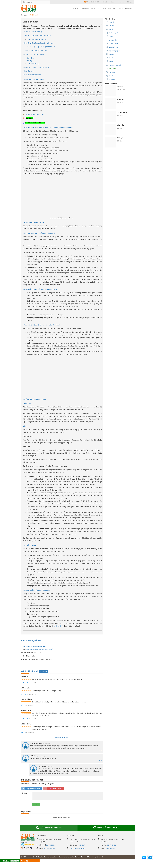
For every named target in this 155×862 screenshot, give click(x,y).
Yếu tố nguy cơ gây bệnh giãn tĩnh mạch (41, 47)
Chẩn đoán (30, 58)
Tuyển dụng (129, 8)
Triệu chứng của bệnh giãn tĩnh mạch (37, 35)
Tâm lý (109, 36)
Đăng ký (129, 2)
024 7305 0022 (111, 845)
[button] (144, 858)
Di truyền (110, 79)
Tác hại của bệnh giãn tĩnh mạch (36, 50)
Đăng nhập (122, 2)
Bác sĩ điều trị (29, 71)
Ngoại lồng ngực (31, 649)
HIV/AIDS (120, 86)
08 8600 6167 (81, 845)
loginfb (31, 788)
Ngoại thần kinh (112, 47)
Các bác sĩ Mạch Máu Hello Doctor (37, 114)
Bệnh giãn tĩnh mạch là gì (33, 32)
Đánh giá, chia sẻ (30, 671)
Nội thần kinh (111, 40)
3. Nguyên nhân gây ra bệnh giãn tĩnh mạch (39, 233)
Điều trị (29, 61)
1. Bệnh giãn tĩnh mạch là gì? (34, 79)
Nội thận (110, 54)
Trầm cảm (120, 99)
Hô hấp (51, 649)
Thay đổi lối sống (33, 63)
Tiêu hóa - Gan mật (113, 65)
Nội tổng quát (112, 33)
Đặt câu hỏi (113, 2)
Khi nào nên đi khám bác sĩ (36, 39)
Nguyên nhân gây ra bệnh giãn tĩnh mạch (38, 43)
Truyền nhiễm (112, 43)
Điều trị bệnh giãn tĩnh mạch (34, 54)
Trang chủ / (25, 15)
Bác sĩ (93, 8)
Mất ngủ (120, 138)
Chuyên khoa (84, 8)
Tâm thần (110, 22)
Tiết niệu (110, 25)
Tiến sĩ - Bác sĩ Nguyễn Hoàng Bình (34, 646)
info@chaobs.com (49, 848)
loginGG (53, 788)
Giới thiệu (105, 2)
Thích (23, 705)
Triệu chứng (112, 8)
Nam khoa (110, 58)
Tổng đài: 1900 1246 (92, 2)
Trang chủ (75, 8)
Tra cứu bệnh (101, 8)
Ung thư (110, 75)
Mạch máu (45, 649)
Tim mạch (110, 72)
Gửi (36, 804)
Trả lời (100, 750)
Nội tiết (38, 649)
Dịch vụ (120, 8)
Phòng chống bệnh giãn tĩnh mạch (36, 67)
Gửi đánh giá (43, 671)
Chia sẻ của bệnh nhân (32, 75)
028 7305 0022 (50, 845)
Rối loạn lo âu (122, 112)
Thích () (24, 683)
